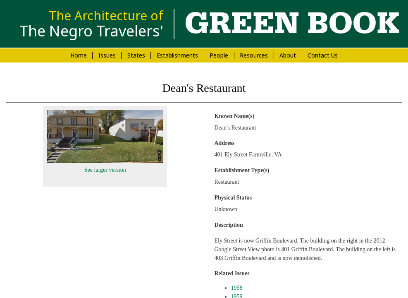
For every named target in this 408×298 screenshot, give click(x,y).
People (219, 55)
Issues (107, 55)
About (287, 55)
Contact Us (323, 55)
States (136, 55)
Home (78, 55)
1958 (237, 288)
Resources (254, 55)
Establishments (177, 55)
